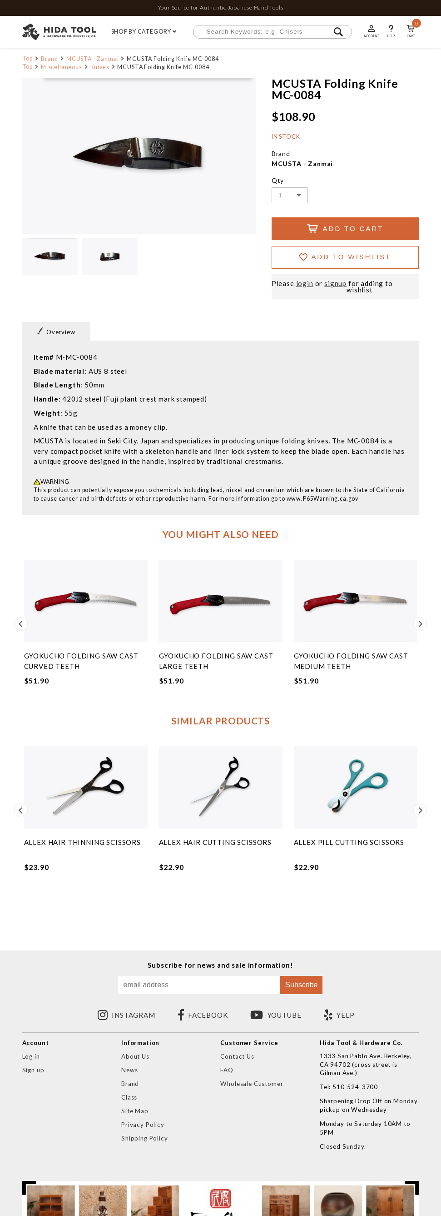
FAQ (226, 1070)
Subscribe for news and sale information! (220, 965)
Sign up (33, 1070)
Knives (99, 67)
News (129, 1070)
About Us (135, 1056)
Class (129, 1097)
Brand (49, 58)
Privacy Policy (142, 1124)
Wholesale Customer (251, 1083)
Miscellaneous (61, 67)
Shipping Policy (144, 1138)
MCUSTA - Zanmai (92, 58)
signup (335, 283)
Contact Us (237, 1056)
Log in (31, 1056)
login (304, 283)
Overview (56, 331)
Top (27, 58)
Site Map (135, 1111)
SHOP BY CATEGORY (144, 32)
